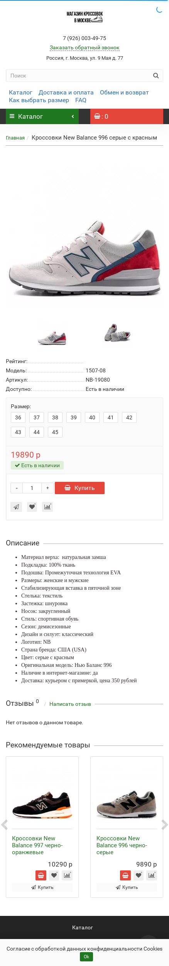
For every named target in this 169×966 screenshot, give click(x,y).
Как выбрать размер (39, 100)
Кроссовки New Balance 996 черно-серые (121, 845)
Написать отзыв (70, 704)
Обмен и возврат (124, 92)
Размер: (21, 406)
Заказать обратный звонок (85, 47)
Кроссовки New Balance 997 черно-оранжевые (37, 845)
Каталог (20, 92)
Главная (15, 138)
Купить (79, 487)
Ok (86, 956)
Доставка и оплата (66, 92)
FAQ (80, 100)
